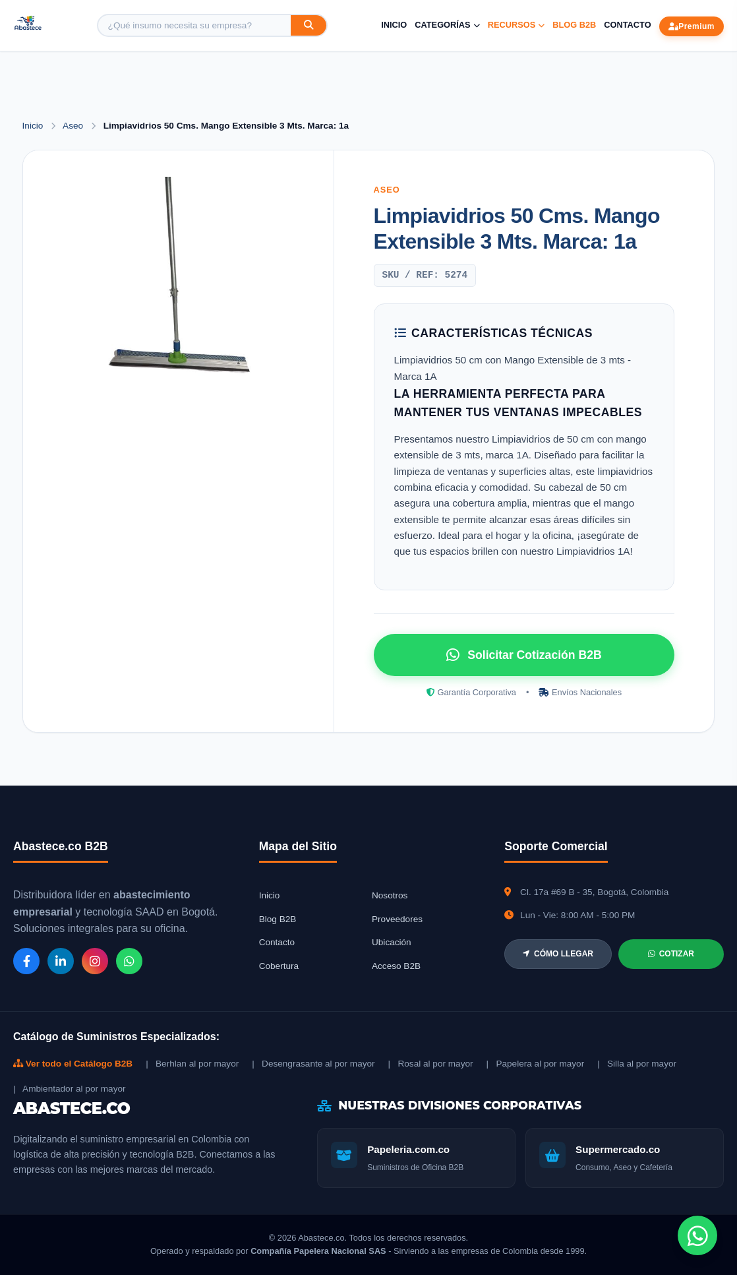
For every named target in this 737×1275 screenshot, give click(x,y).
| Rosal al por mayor (430, 1064)
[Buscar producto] (194, 25)
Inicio (394, 25)
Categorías (447, 25)
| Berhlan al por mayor (192, 1064)
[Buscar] (308, 25)
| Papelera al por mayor (535, 1064)
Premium (691, 26)
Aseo (74, 126)
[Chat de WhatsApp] (697, 1235)
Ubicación (391, 942)
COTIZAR (671, 953)
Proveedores (397, 919)
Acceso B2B (396, 966)
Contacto (627, 25)
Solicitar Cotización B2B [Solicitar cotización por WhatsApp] (523, 655)
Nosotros (389, 895)
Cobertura (279, 966)
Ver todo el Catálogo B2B (73, 1064)
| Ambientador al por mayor (69, 1089)
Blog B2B (574, 25)
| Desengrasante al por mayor (313, 1064)
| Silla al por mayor (636, 1064)
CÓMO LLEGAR (558, 953)
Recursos (516, 25)
